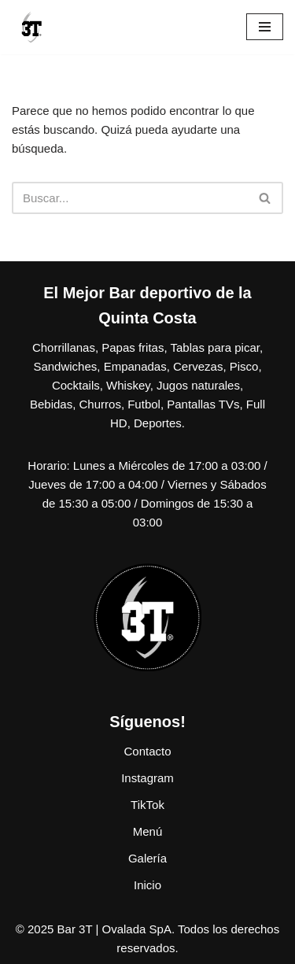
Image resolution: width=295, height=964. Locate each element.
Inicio (147, 885)
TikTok (147, 804)
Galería (147, 858)
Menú (148, 831)
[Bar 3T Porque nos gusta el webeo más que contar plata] (31, 27)
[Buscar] (130, 198)
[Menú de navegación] (264, 26)
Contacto (147, 751)
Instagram (147, 778)
